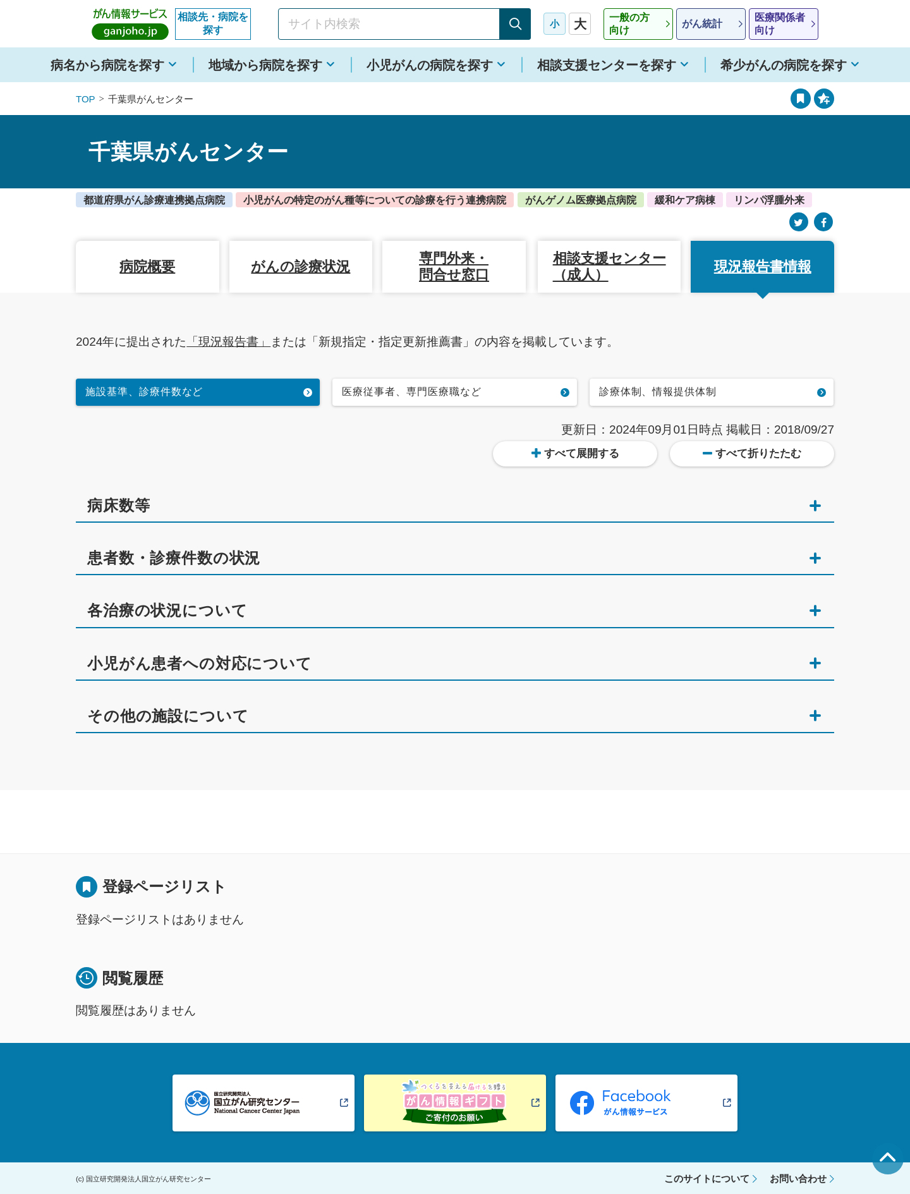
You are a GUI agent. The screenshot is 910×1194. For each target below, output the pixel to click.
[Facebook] (823, 222)
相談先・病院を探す (213, 23)
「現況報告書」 (228, 341)
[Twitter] (799, 222)
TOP (85, 99)
